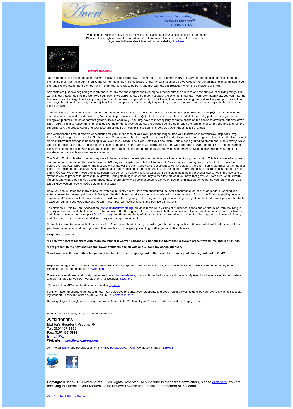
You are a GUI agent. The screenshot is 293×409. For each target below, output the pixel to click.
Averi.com (97, 268)
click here (178, 41)
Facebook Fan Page (123, 347)
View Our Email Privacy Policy (66, 396)
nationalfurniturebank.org (117, 208)
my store (114, 285)
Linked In (169, 347)
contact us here (123, 295)
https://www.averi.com (80, 340)
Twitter (65, 347)
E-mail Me (55, 336)
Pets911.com (102, 214)
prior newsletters (124, 275)
